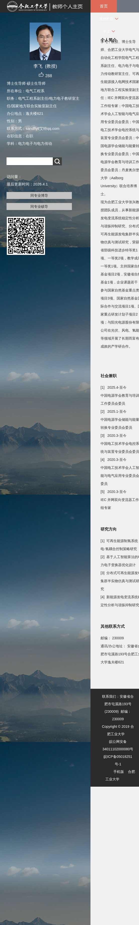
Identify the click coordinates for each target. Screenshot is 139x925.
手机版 (118, 772)
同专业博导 (39, 195)
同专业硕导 (39, 206)
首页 (104, 6)
